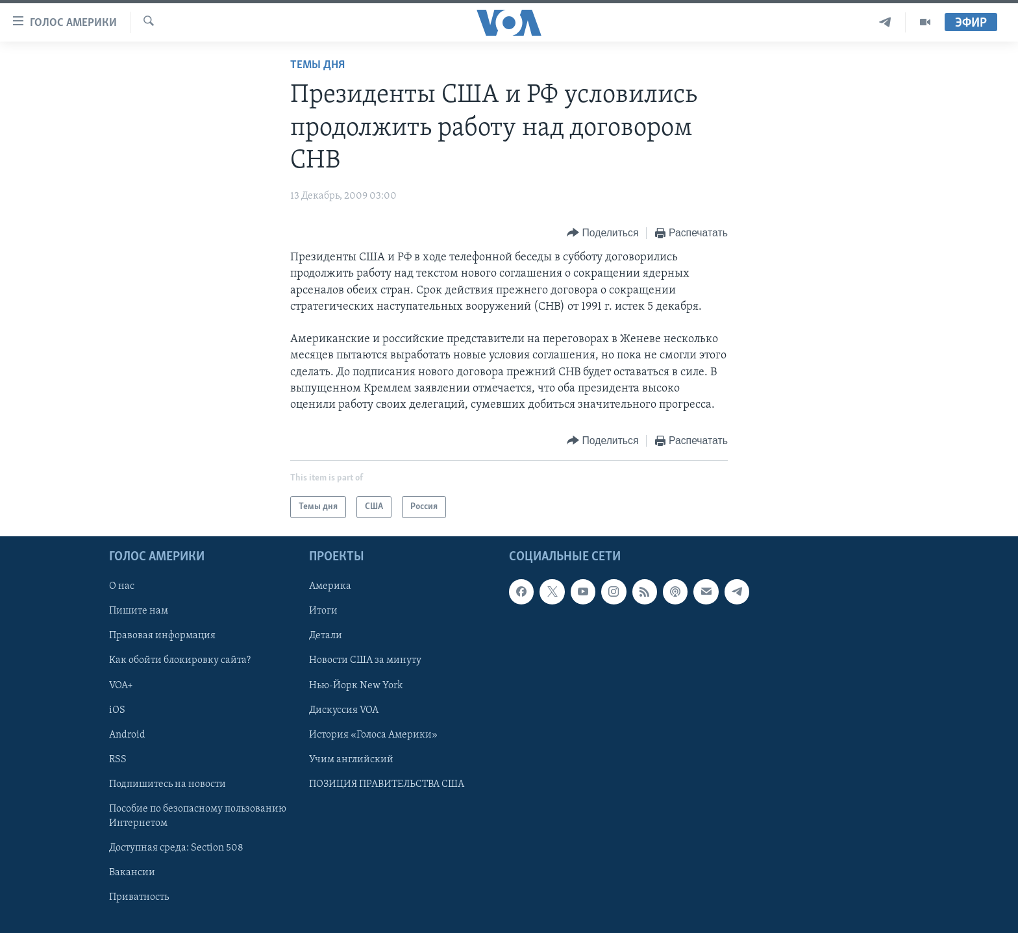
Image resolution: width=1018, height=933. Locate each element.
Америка (330, 587)
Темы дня (317, 65)
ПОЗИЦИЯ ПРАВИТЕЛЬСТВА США (386, 784)
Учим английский (351, 759)
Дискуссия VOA (344, 710)
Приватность (139, 897)
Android (127, 735)
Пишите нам (138, 611)
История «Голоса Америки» (373, 735)
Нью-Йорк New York (356, 685)
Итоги (323, 611)
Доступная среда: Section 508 (176, 848)
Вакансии (132, 872)
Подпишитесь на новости (167, 784)
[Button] (602, 233)
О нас (121, 587)
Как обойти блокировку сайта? (180, 661)
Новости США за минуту (365, 661)
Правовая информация (162, 636)
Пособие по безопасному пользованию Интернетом (197, 816)
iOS (117, 710)
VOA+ (121, 685)
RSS (118, 759)
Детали (325, 636)
